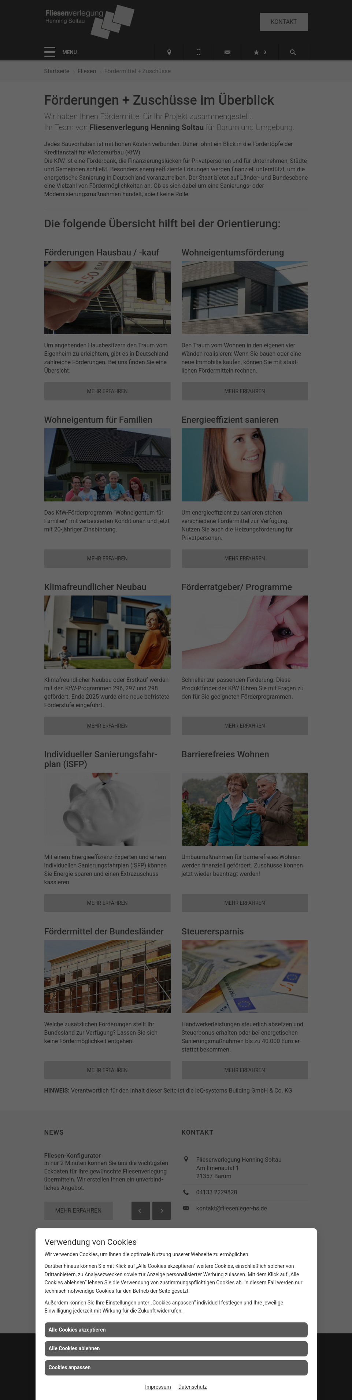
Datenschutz (192, 1387)
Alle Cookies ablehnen (74, 1348)
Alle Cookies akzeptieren (77, 1330)
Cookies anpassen (70, 1367)
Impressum (158, 1387)
